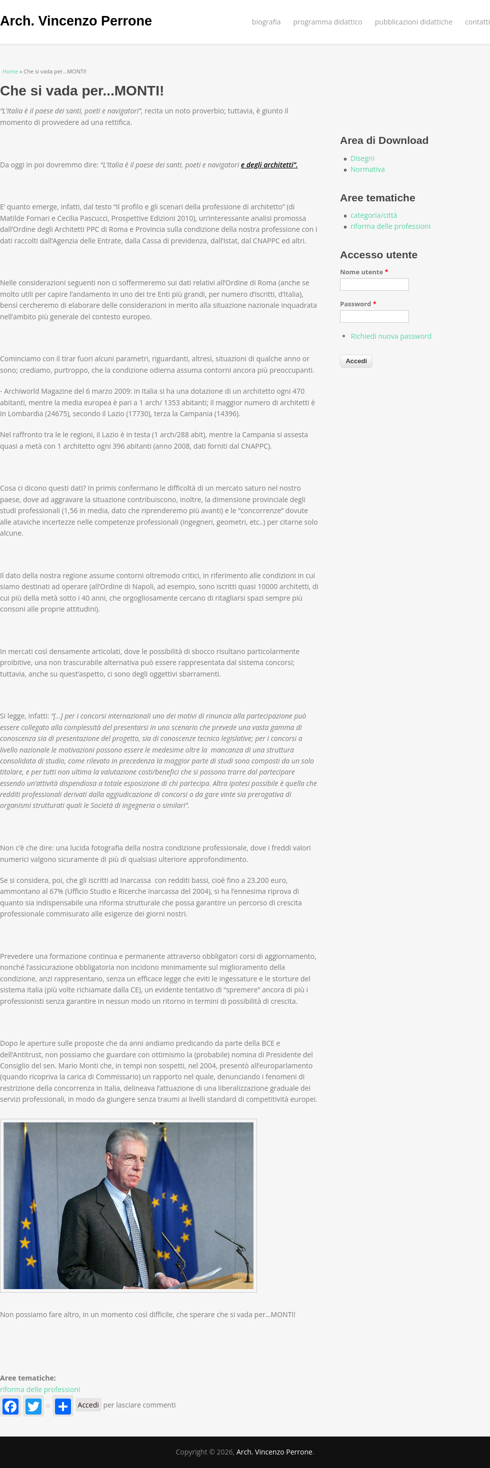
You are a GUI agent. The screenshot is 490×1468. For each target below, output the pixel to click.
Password (358, 303)
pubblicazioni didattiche (413, 21)
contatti (477, 21)
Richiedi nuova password (391, 336)
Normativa (367, 169)
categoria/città (374, 215)
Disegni (362, 158)
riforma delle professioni (40, 1389)
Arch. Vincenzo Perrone (76, 20)
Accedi (88, 1405)
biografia (266, 21)
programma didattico (328, 21)
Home (10, 71)
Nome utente (364, 271)
